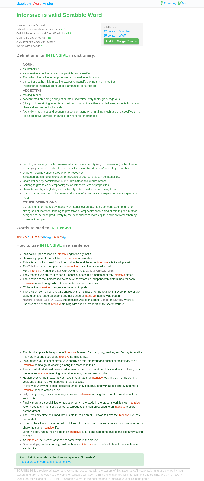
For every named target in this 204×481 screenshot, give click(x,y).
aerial (65, 406)
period (77, 295)
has (43, 81)
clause (94, 440)
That (25, 77)
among (66, 365)
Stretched (29, 176)
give (38, 185)
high (49, 189)
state (45, 415)
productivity (73, 193)
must (71, 279)
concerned (54, 423)
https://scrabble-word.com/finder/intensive (45, 461)
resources (77, 172)
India (92, 365)
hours (74, 444)
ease (135, 444)
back (62, 431)
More (26, 270)
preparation (94, 304)
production (83, 103)
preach (43, 352)
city (39, 415)
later (39, 295)
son (37, 431)
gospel (57, 352)
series (98, 274)
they (45, 381)
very (90, 99)
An (24, 440)
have (68, 377)
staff (25, 398)
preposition (102, 185)
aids (59, 107)
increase (72, 176)
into (69, 99)
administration (35, 423)
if (94, 415)
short (77, 99)
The (25, 266)
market (109, 352)
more (120, 193)
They (26, 274)
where (127, 299)
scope (41, 219)
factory (125, 352)
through (46, 283)
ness (41, 236)
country (38, 385)
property (42, 164)
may (90, 283)
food (110, 394)
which (32, 77)
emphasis (91, 115)
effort (64, 172)
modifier (30, 81)
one (107, 168)
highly (98, 206)
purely (109, 274)
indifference (54, 279)
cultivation (85, 266)
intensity (90, 164)
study (91, 402)
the (89, 81)
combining (103, 189)
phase (128, 291)
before (104, 444)
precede (28, 373)
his (32, 431)
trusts (38, 381)
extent (26, 168)
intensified (113, 176)
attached (58, 440)
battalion (72, 299)
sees (48, 356)
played (115, 444)
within (94, 103)
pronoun (56, 85)
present (107, 402)
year (25, 381)
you (41, 360)
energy (73, 360)
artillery (130, 406)
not (63, 168)
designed (28, 215)
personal (104, 423)
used (87, 189)
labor (26, 197)
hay (102, 352)
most (74, 287)
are (47, 274)
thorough (99, 99)
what (55, 356)
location (33, 279)
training (101, 295)
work (26, 295)
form (113, 189)
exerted (62, 369)
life (33, 398)
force (78, 115)
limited (105, 103)
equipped (38, 258)
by (131, 103)
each (132, 279)
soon (87, 299)
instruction (87, 291)
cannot (87, 423)
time (84, 99)
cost (63, 444)
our (65, 274)
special (82, 304)
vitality (113, 262)
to (74, 81)
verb (88, 77)
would (28, 360)
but (70, 262)
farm (133, 352)
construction (88, 85)
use (114, 111)
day (34, 406)
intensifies (43, 77)
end (82, 262)
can (100, 176)
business (42, 111)
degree (86, 176)
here (30, 356)
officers (49, 291)
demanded (29, 419)
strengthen (29, 211)
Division (33, 291)
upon (40, 254)
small (89, 415)
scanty (62, 394)
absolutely (55, 258)
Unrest (80, 270)
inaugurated (79, 377)
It (23, 356)
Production (48, 270)
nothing (54, 274)
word (98, 77)
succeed (49, 262)
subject (58, 99)
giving (71, 115)
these (29, 287)
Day (70, 270)
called (32, 254)
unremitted (75, 181)
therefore (81, 279)
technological (48, 107)
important (84, 287)
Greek (32, 415)
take (60, 291)
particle (68, 73)
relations (115, 423)
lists (56, 402)
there (35, 402)
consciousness (77, 274)
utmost (32, 369)
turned (50, 431)
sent (41, 291)
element (82, 283)
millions (71, 423)
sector (110, 304)
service (39, 390)
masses (81, 365)
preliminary (123, 360)
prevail (126, 262)
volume (42, 168)
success (78, 381)
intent (64, 181)
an (24, 69)
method (132, 211)
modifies (110, 81)
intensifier (32, 69)
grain (95, 352)
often (80, 189)
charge (68, 291)
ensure (75, 369)
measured (64, 164)
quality (49, 394)
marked (48, 206)
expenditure (80, 215)
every (120, 291)
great (69, 381)
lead (49, 254)
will (41, 262)
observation (85, 258)
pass (96, 283)
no (64, 258)
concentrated (31, 99)
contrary (54, 444)
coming (132, 377)
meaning (57, 81)
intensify (81, 81)
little (49, 81)
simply (69, 168)
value (38, 283)
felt (26, 254)
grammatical (72, 85)
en (111, 299)
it (103, 81)
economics (61, 111)
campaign (41, 365)
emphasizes (61, 77)
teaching (56, 365)
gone (105, 431)
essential (110, 360)
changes (56, 287)
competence (55, 266)
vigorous (114, 99)
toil (109, 266)
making (27, 95)
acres (70, 394)
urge (35, 360)
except (68, 81)
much (107, 111)
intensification (80, 206)
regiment (107, 291)
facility (32, 448)
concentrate (54, 360)
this (84, 360)
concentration (111, 164)
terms (77, 164)
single (49, 99)
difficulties (64, 385)
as (67, 185)
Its (24, 423)
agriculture (33, 103)
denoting (28, 164)
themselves (37, 274)
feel (131, 369)
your (65, 360)
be (104, 176)
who (79, 423)
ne (41, 440)
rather (124, 164)
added (112, 385)
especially (123, 103)
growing (39, 394)
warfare (119, 304)
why (34, 352)
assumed (54, 415)
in (35, 111)
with (74, 304)
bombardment (31, 411)
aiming (45, 103)
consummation (94, 369)
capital (128, 193)
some (71, 440)
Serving (27, 185)
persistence (52, 181)
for (46, 258)
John (26, 431)
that (38, 81)
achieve (58, 103)
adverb (55, 73)
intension (57, 176)
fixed (89, 193)
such (55, 385)
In (24, 385)
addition (96, 168)
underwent (29, 304)
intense (37, 95)
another (124, 168)
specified (127, 111)
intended (46, 193)
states (129, 274)
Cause (56, 390)
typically (29, 111)
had (104, 394)
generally (90, 385)
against (84, 254)
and (37, 107)
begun (116, 295)
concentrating (78, 111)
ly (24, 236)
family (131, 431)
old (125, 431)
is (56, 164)
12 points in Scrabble (117, 31)
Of (24, 287)
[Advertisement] (83, 140)
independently (100, 279)
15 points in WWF (115, 35)
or (62, 73)
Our (64, 270)
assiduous (89, 181)
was (29, 258)
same (38, 427)
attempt (33, 262)
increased (80, 168)
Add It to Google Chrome (121, 41)
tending (125, 206)
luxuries (119, 394)
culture (86, 431)
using (137, 103)
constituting (102, 211)
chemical (28, 107)
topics (66, 402)
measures (53, 377)
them (123, 444)
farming (81, 352)
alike (139, 352)
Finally (27, 402)
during (119, 377)
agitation (74, 254)
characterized (31, 189)
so (55, 168)
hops (29, 436)
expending (109, 193)
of (25, 103)
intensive (32, 73)
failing (139, 431)
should (49, 369)
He (24, 258)
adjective (43, 73)
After (26, 406)
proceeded (100, 406)
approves (32, 377)
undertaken (50, 295)
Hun (90, 406)
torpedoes (76, 406)
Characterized (31, 181)
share (26, 427)
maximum (70, 103)
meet (56, 381)
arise (74, 385)
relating (31, 206)
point (65, 279)
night (48, 406)
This (25, 262)
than (131, 164)
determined (117, 279)
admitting (42, 176)
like (85, 356)
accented (70, 283)
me (68, 444)
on (41, 99)
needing (39, 172)
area (112, 103)
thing (137, 111)
